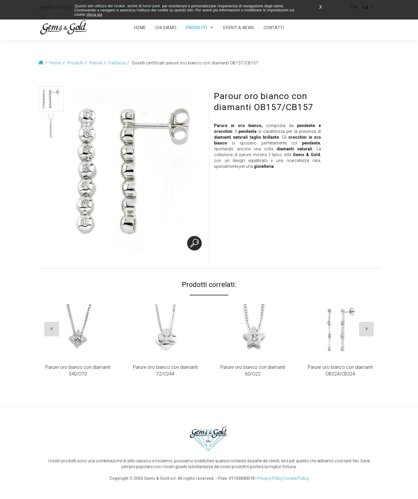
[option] (51, 99)
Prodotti (196, 27)
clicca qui (94, 15)
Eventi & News (238, 27)
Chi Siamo (166, 27)
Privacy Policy (270, 478)
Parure (96, 63)
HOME (140, 27)
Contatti (274, 27)
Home (56, 63)
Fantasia (117, 63)
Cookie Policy (296, 478)
